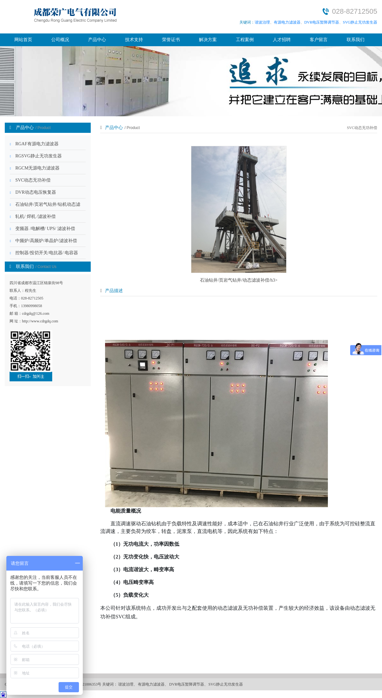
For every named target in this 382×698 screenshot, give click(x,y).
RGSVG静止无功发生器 (36, 156)
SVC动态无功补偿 (30, 180)
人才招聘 (282, 39)
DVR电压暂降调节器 (321, 22)
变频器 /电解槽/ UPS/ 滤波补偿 (42, 228)
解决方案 (208, 39)
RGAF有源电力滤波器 (34, 143)
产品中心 (97, 39)
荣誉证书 (171, 39)
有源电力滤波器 (287, 22)
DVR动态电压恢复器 (33, 192)
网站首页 (23, 39)
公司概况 (60, 39)
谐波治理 (262, 22)
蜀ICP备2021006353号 (83, 684)
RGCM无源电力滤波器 (35, 168)
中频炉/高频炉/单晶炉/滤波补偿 (43, 240)
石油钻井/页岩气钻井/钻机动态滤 (45, 204)
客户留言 (319, 39)
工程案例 (245, 39)
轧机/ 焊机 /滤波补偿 (33, 216)
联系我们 (355, 39)
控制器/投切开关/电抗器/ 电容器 (44, 252)
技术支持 (134, 39)
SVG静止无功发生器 (360, 22)
